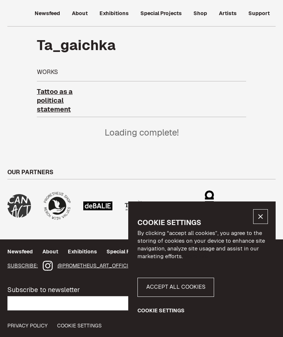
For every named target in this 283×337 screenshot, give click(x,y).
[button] (260, 216)
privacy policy (27, 326)
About (50, 251)
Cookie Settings (79, 326)
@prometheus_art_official (95, 265)
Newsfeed (20, 251)
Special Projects (127, 251)
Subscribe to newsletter (43, 289)
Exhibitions (82, 251)
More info (196, 256)
